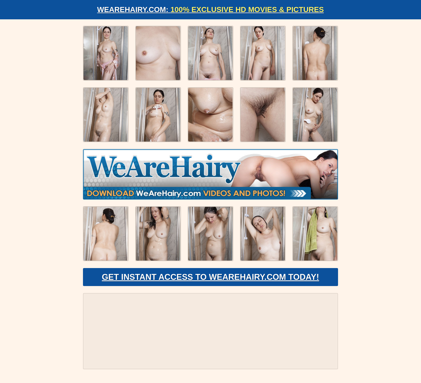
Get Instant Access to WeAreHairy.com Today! (210, 278)
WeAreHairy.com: (210, 9)
